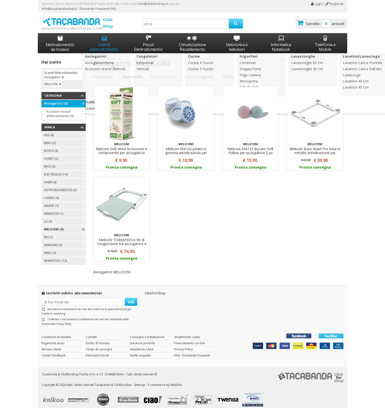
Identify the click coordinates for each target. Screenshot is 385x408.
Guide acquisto (140, 351)
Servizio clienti (51, 345)
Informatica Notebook (281, 39)
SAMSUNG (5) (53, 240)
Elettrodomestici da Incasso (60, 39)
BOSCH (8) (51, 146)
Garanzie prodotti (142, 339)
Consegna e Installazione (147, 332)
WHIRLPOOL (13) (55, 256)
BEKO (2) (50, 138)
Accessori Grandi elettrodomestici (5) (60, 109)
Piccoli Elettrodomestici (148, 39)
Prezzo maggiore (198, 71)
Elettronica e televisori (237, 39)
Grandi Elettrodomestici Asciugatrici (60, 70)
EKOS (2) (49, 162)
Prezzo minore (163, 71)
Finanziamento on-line (189, 339)
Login (316, 3)
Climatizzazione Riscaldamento (192, 43)
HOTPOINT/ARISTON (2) (60, 186)
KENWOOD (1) (53, 209)
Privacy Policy (63, 319)
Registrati (335, 3)
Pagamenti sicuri (52, 339)
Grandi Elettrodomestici (104, 39)
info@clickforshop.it (153, 3)
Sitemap (139, 380)
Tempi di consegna (99, 345)
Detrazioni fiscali (97, 351)
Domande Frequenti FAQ (97, 8)
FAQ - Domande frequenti (192, 351)
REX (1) (48, 233)
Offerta (228, 71)
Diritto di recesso (98, 339)
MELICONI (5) (54, 225)
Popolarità (132, 71)
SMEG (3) (50, 248)
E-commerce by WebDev (165, 380)
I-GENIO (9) (51, 193)
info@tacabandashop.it (59, 8)
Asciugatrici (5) (56, 99)
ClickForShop (155, 288)
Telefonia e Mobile (325, 39)
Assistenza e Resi (141, 345)
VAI (131, 297)
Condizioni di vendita (56, 332)
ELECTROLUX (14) (56, 170)
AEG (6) (49, 131)
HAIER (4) (50, 178)
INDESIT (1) (51, 201)
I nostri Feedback (53, 351)
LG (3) (48, 217)
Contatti (91, 332)
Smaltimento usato (187, 332)
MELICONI (51, 80)
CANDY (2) (51, 154)
